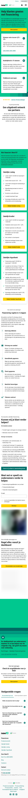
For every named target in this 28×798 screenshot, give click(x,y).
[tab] (7, 696)
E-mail (3, 493)
